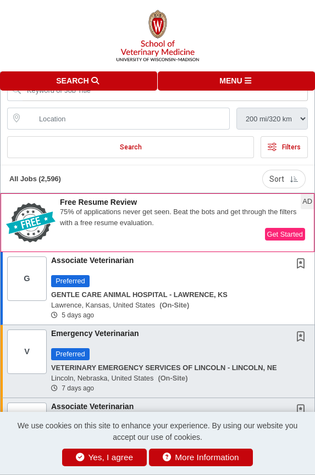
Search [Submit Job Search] (131, 147)
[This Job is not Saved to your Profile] (303, 264)
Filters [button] (284, 147)
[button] (237, 81)
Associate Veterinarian (92, 260)
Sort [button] (284, 179)
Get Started (285, 234)
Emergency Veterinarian (95, 333)
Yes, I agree (104, 457)
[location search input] (126, 119)
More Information (201, 457)
